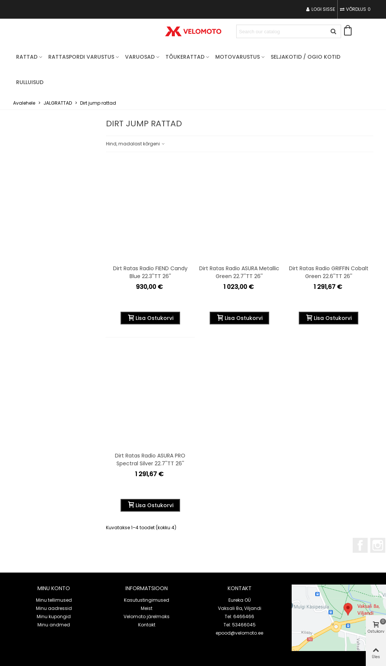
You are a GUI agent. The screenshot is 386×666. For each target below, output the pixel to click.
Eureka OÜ (239, 600)
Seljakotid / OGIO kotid (305, 57)
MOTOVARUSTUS (237, 57)
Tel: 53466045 (240, 625)
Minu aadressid (54, 608)
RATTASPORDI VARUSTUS (81, 57)
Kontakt (146, 625)
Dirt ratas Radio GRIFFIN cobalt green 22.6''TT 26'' (328, 272)
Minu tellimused (54, 600)
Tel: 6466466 (239, 616)
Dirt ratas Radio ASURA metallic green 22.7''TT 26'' (239, 272)
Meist (146, 608)
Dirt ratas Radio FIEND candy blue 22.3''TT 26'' (150, 272)
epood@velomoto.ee (239, 633)
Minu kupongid (54, 616)
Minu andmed (53, 625)
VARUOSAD (140, 57)
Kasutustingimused (146, 600)
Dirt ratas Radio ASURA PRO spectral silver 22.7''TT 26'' (150, 459)
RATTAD (26, 57)
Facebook (360, 545)
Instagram (377, 545)
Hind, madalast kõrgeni (135, 144)
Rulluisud (29, 82)
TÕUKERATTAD (184, 57)
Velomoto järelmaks (147, 616)
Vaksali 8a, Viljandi (239, 608)
